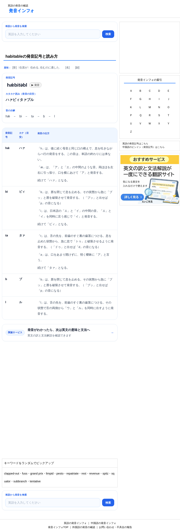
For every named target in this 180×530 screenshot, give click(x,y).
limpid (49, 473)
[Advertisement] (109, 9)
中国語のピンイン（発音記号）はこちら (143, 147)
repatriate (72, 473)
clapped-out (11, 473)
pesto (59, 473)
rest (83, 473)
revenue (94, 473)
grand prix (36, 473)
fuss (24, 473)
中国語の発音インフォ (103, 523)
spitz (105, 473)
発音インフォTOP (58, 527)
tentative (35, 481)
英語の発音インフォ (75, 523)
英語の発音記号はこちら (135, 143)
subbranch (20, 481)
